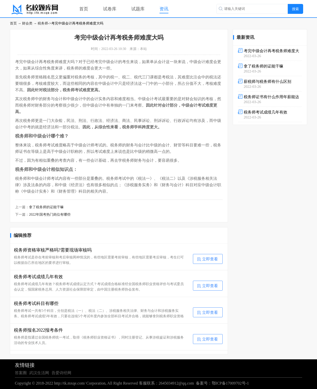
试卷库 (109, 8)
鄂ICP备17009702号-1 (230, 383)
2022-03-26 (270, 53)
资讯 (163, 8)
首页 (83, 8)
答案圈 (21, 373)
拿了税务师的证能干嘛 (46, 207)
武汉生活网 (39, 373)
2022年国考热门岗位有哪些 (50, 214)
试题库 (138, 8)
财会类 (27, 23)
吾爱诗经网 (61, 373)
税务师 (43, 23)
